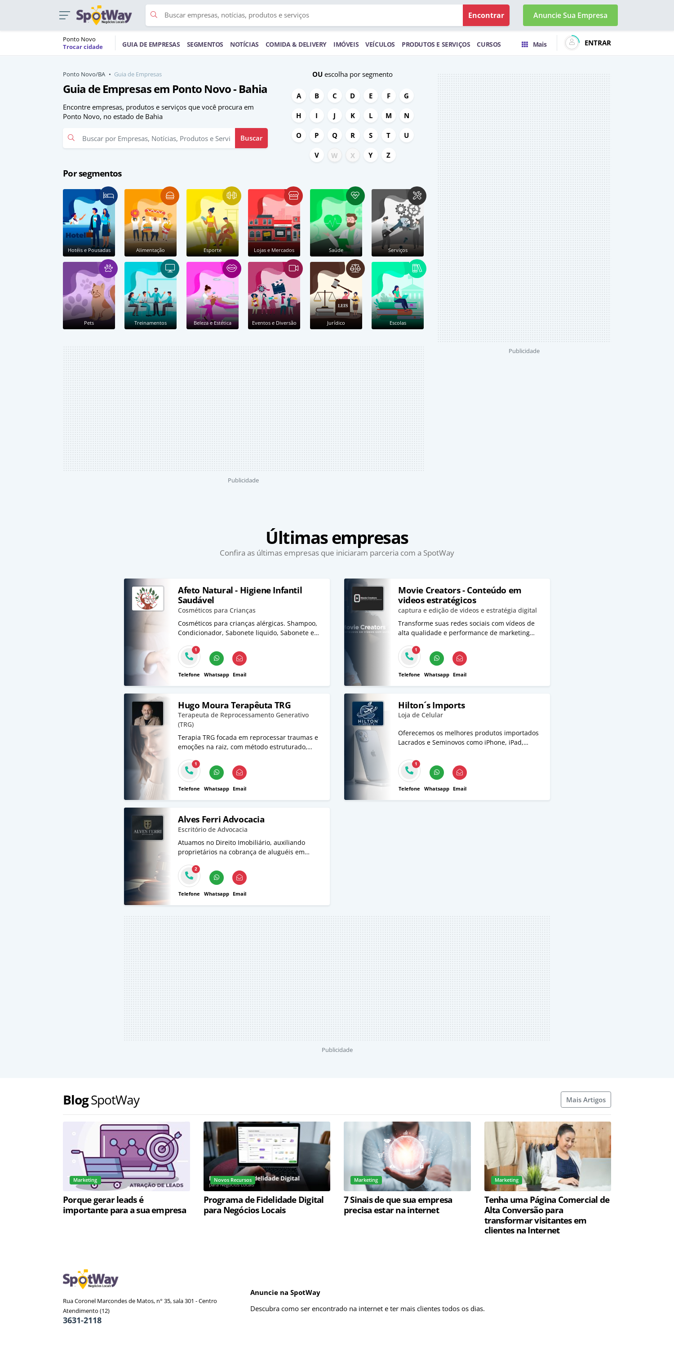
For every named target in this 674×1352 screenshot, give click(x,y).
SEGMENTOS (205, 44)
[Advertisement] (243, 409)
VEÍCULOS (380, 44)
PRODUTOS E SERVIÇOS (436, 44)
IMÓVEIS (346, 44)
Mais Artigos (586, 1099)
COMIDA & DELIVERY (296, 44)
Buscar (251, 137)
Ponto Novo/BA (84, 74)
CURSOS (489, 44)
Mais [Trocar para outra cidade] (534, 44)
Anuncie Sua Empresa (570, 15)
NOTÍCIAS (244, 44)
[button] (64, 15)
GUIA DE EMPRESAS (151, 44)
